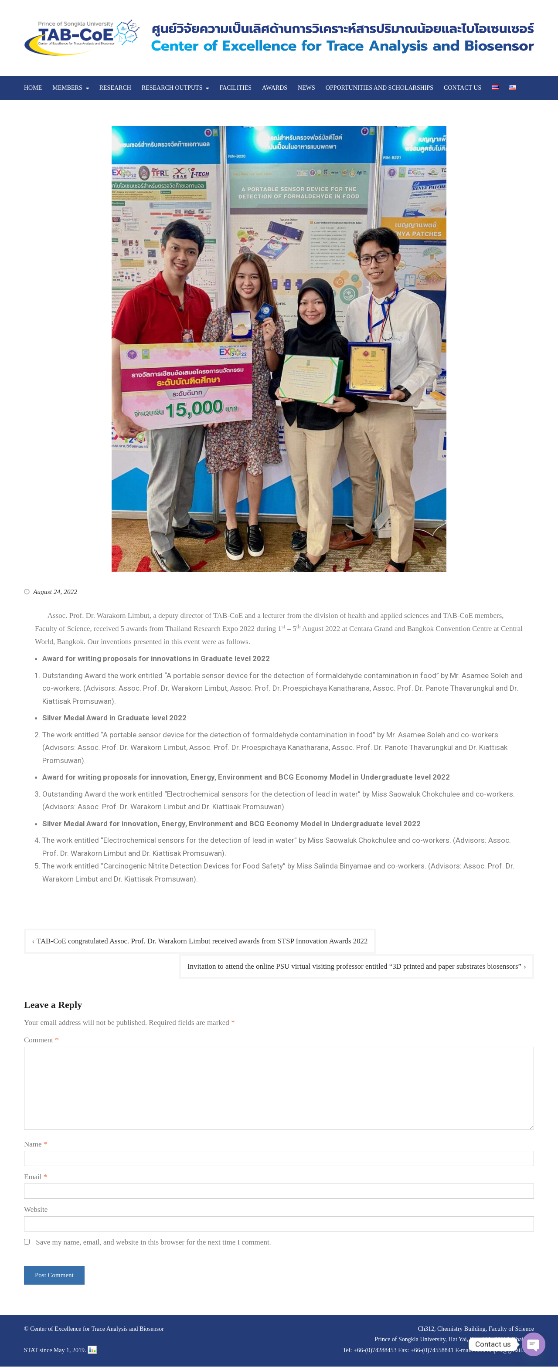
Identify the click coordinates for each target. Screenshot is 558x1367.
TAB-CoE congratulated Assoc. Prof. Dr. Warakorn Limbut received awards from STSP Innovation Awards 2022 (204, 941)
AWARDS (274, 88)
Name (35, 1144)
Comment (41, 1040)
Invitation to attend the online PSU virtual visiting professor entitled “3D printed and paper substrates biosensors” (352, 966)
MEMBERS (67, 88)
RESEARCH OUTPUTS (172, 88)
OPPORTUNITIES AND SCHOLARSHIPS (379, 88)
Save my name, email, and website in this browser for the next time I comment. (153, 1242)
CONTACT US (462, 88)
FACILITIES (235, 88)
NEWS (306, 88)
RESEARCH (115, 88)
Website (36, 1209)
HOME (33, 88)
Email (35, 1177)
